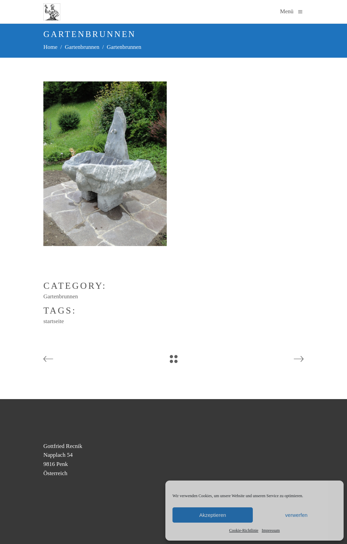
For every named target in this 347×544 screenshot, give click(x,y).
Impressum (271, 530)
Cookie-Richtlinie (243, 530)
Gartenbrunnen (82, 47)
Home (50, 47)
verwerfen (296, 515)
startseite (53, 321)
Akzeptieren (212, 515)
